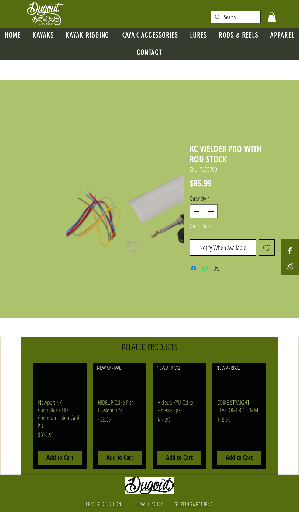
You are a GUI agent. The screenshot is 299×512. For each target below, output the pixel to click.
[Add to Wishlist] (267, 247)
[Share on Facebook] (193, 268)
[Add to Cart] (60, 458)
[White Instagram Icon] (289, 265)
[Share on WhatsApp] (205, 268)
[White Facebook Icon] (289, 250)
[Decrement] (196, 211)
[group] (149, 416)
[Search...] (236, 17)
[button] (272, 17)
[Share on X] (216, 268)
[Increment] (211, 211)
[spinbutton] (203, 211)
